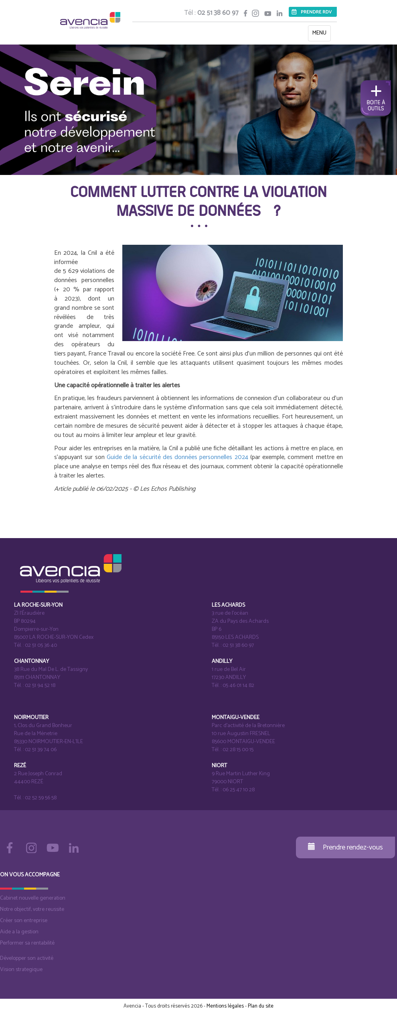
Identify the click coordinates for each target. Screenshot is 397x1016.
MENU (321, 34)
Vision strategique (21, 969)
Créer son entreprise (23, 920)
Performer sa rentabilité (27, 943)
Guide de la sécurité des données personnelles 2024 (177, 457)
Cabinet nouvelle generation (32, 898)
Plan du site (260, 1006)
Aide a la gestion (19, 932)
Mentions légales (225, 1006)
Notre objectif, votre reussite (32, 909)
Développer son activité (26, 958)
